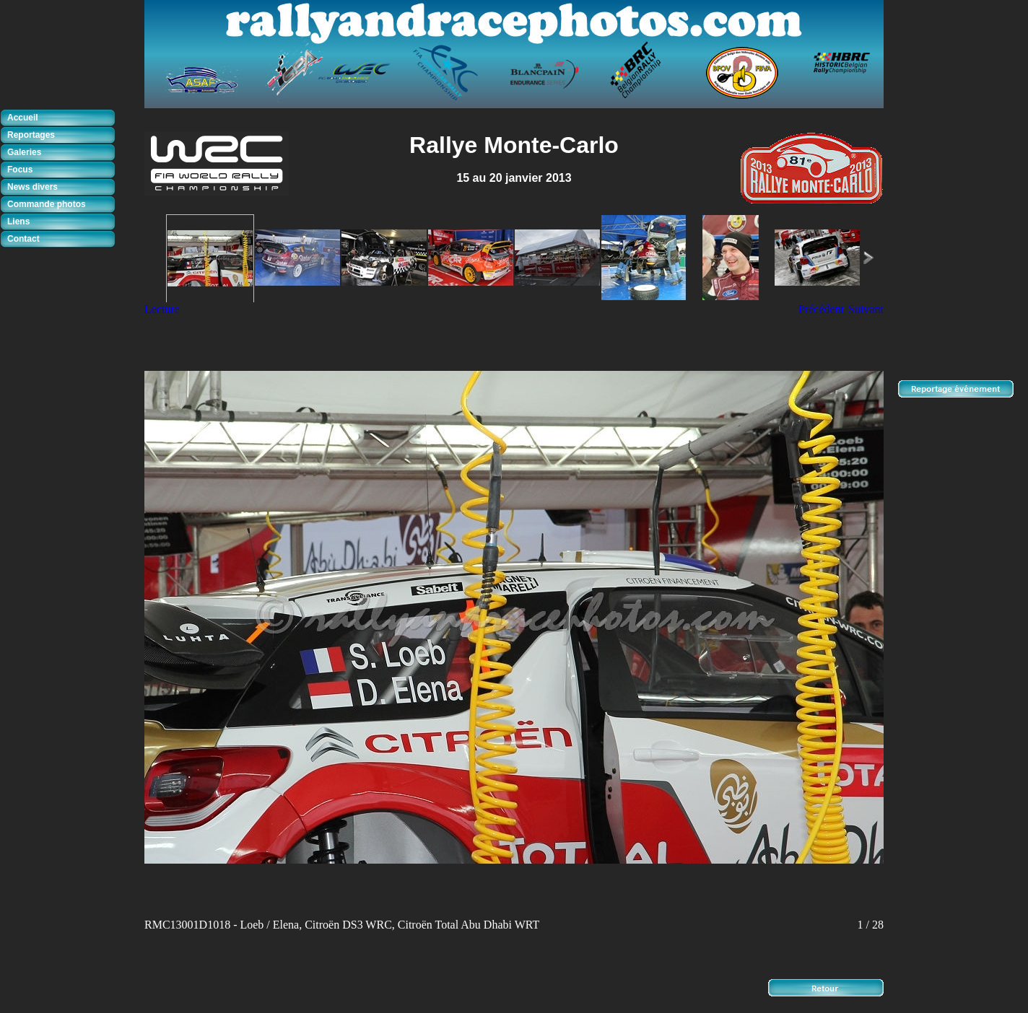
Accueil (22, 118)
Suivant (866, 309)
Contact (23, 239)
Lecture (162, 309)
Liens (18, 221)
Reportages (31, 135)
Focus (19, 170)
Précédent (821, 309)
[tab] (61, 118)
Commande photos (46, 204)
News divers (32, 187)
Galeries (24, 152)
